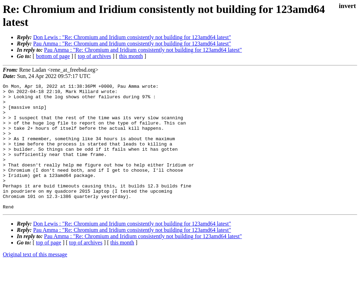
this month (131, 56)
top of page (48, 268)
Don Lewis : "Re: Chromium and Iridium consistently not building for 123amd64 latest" (132, 37)
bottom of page (53, 56)
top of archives (94, 56)
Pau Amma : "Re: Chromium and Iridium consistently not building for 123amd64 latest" (132, 44)
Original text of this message (35, 280)
